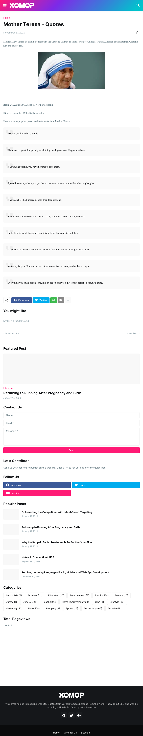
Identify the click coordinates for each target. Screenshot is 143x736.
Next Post (132, 333)
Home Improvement (75, 602)
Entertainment (79, 595)
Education (56, 595)
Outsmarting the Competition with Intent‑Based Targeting (57, 512)
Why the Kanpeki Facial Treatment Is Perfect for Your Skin (57, 542)
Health (49, 602)
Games (11, 602)
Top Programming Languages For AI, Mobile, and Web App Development (65, 572)
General (30, 602)
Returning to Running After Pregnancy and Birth (42, 393)
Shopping (52, 608)
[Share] (137, 32)
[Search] (138, 5)
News (34, 608)
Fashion (102, 595)
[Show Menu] (4, 5)
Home (6, 18)
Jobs (99, 602)
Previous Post (12, 333)
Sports (72, 608)
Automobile (14, 595)
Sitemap (85, 732)
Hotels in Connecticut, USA (38, 557)
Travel (114, 608)
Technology (93, 608)
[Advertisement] (71, 656)
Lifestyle (117, 602)
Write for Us (70, 732)
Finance (121, 595)
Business (35, 595)
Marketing (14, 608)
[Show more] (68, 300)
